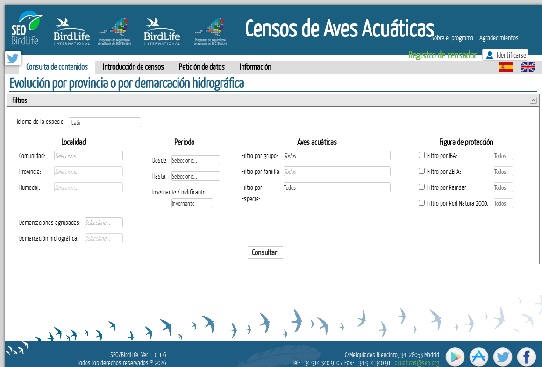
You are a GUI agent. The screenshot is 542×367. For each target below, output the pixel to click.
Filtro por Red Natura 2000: (457, 203)
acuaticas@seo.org (417, 363)
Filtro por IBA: (442, 155)
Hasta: (159, 176)
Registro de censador (442, 54)
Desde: (160, 160)
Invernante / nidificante (179, 192)
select (140, 122)
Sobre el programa (452, 37)
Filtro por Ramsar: (447, 187)
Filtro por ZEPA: (444, 171)
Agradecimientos (499, 37)
